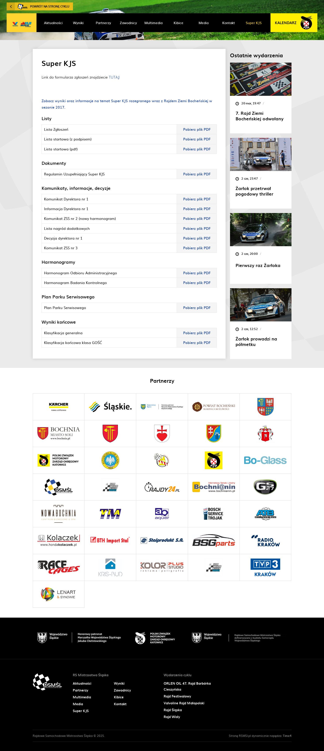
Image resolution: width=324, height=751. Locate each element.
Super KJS (81, 710)
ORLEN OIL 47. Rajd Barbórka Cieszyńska (187, 686)
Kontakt (120, 703)
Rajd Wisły (172, 716)
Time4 (287, 736)
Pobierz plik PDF (197, 129)
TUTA (114, 77)
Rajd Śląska (173, 709)
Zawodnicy (122, 690)
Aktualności (82, 683)
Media (78, 703)
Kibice (119, 697)
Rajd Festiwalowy (177, 696)
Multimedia (82, 697)
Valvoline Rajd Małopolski (184, 703)
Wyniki (119, 683)
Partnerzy (80, 690)
